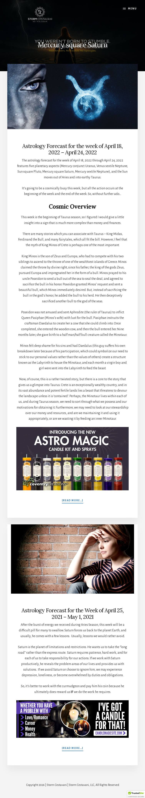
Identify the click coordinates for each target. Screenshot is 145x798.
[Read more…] (72, 500)
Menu (132, 8)
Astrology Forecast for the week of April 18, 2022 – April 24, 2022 (72, 149)
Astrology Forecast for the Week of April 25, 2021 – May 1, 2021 (73, 613)
